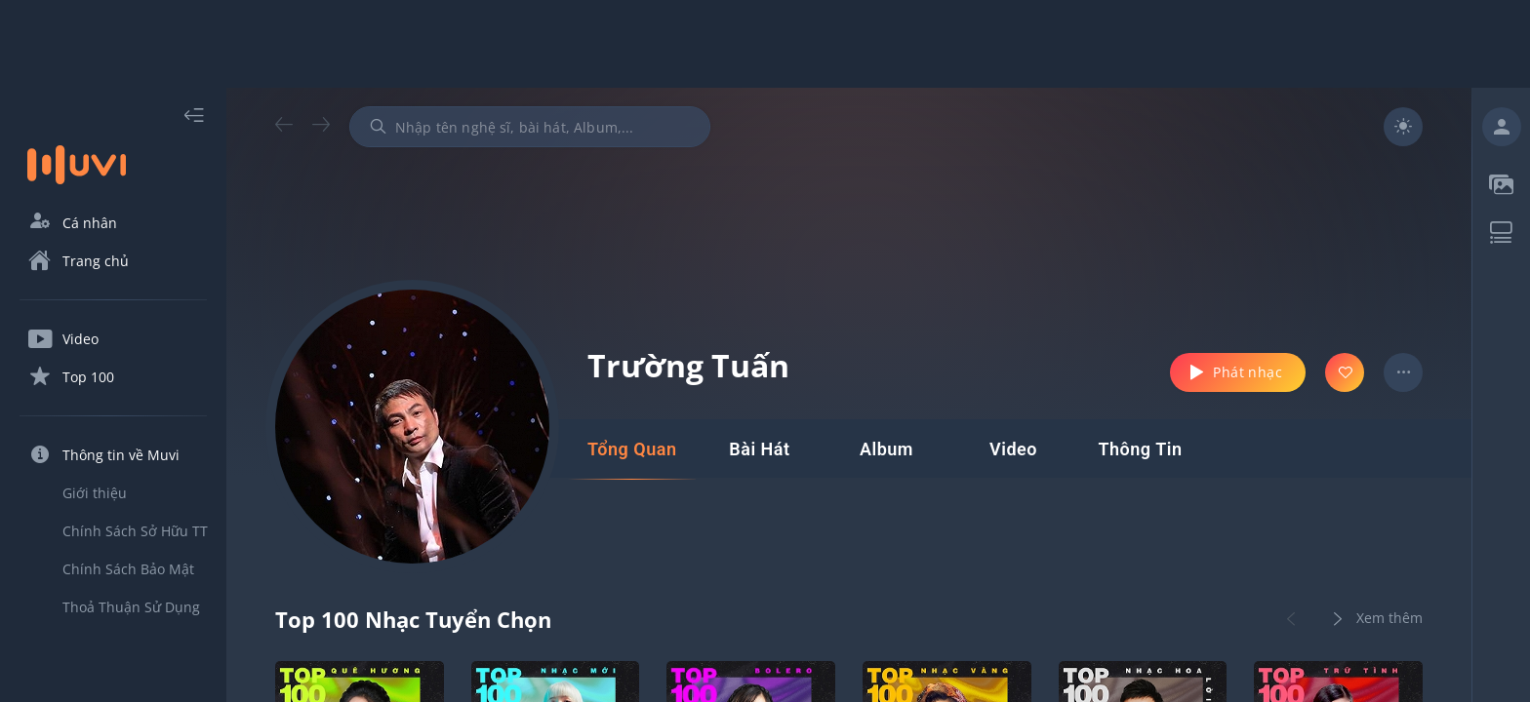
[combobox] (529, 126)
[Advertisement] (765, 44)
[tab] (632, 449)
